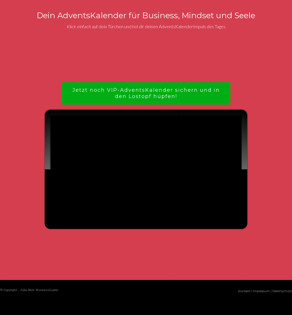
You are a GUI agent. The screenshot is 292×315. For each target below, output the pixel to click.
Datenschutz (282, 291)
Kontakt (244, 291)
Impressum (261, 291)
